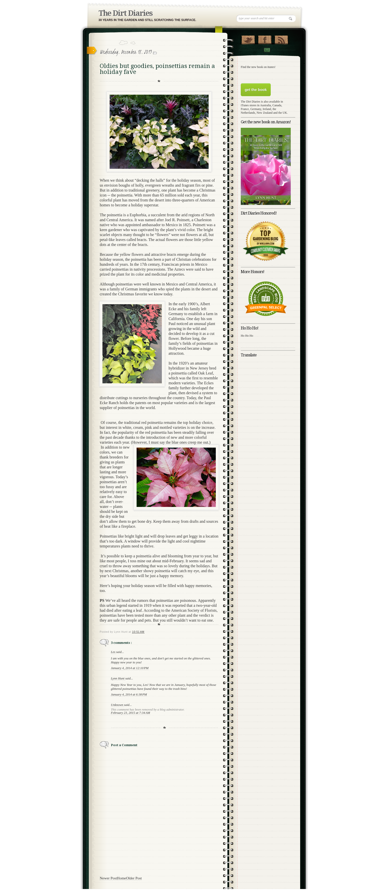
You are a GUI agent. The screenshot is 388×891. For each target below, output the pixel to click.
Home (121, 878)
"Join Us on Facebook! (264, 38)
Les (113, 652)
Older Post (134, 878)
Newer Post (108, 878)
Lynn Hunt (118, 678)
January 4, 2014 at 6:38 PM (129, 694)
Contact (266, 50)
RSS (281, 38)
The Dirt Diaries (125, 13)
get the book (256, 89)
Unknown (117, 705)
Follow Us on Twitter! (248, 38)
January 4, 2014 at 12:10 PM (129, 668)
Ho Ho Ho (247, 335)
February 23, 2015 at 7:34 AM (130, 713)
